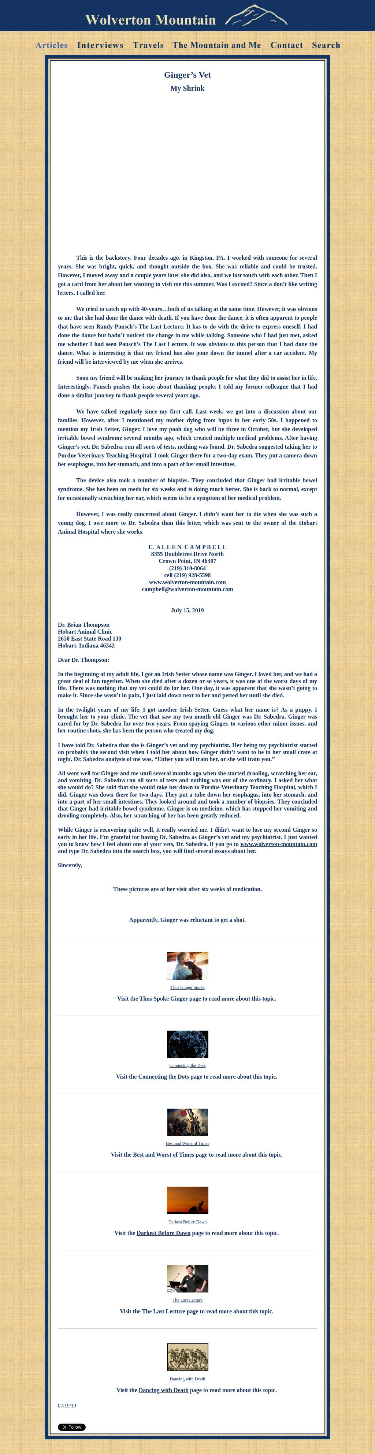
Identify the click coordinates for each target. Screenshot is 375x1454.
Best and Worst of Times (187, 1143)
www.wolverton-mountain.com (278, 844)
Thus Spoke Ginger (164, 998)
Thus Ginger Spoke (187, 987)
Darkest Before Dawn (187, 1221)
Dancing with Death (187, 1378)
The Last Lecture (161, 326)
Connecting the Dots (188, 1065)
